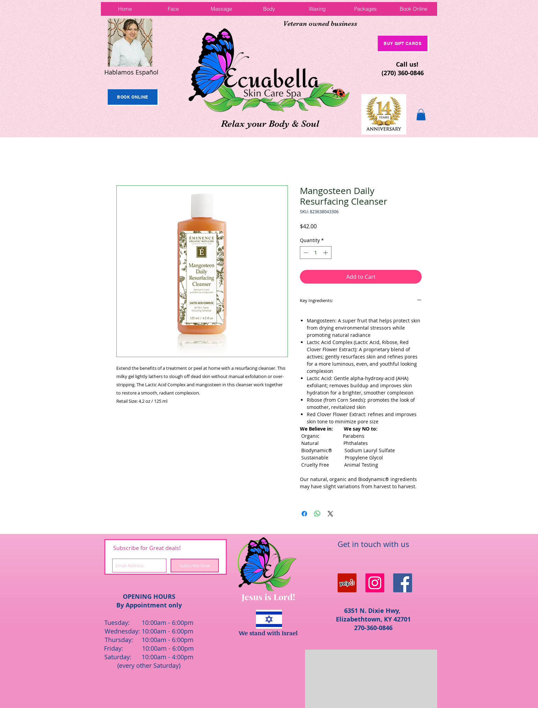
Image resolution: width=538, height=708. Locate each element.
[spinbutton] (315, 253)
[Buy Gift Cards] (403, 43)
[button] (421, 114)
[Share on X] (330, 514)
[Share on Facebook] (304, 514)
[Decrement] (305, 253)
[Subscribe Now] (195, 565)
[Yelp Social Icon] (347, 582)
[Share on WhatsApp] (317, 514)
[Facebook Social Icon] (402, 582)
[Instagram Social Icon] (374, 582)
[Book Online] (132, 97)
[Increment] (326, 253)
